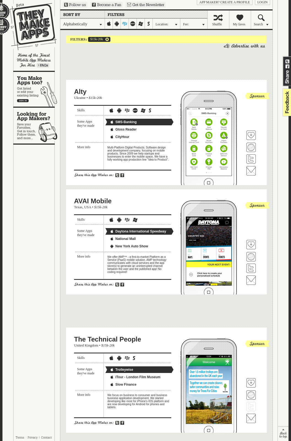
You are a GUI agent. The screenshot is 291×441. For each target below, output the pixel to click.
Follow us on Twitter (75, 5)
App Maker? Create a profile (224, 2)
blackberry (125, 23)
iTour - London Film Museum (135, 377)
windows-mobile (141, 23)
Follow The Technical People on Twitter (251, 406)
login (262, 2)
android (117, 23)
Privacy (32, 437)
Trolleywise (121, 369)
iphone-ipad (109, 23)
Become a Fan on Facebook (106, 5)
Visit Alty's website (251, 147)
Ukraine (80, 98)
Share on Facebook (287, 66)
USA (87, 207)
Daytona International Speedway (138, 231)
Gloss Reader (123, 129)
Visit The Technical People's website (251, 395)
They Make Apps (29, 26)
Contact (46, 437)
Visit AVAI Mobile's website (251, 256)
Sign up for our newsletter (146, 5)
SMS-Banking (123, 122)
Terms (19, 437)
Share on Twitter (287, 61)
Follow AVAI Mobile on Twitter (251, 268)
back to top (283, 433)
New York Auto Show (129, 246)
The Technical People (107, 339)
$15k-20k (95, 39)
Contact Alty (251, 170)
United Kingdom (86, 345)
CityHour (119, 137)
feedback (286, 102)
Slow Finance (123, 384)
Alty (80, 91)
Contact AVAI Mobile (251, 280)
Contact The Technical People (251, 418)
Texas (78, 207)
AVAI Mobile (92, 201)
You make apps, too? (36, 89)
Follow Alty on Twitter (251, 159)
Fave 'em (251, 135)
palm (133, 23)
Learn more (43, 65)
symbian (149, 23)
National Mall (123, 239)
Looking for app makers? (36, 126)
